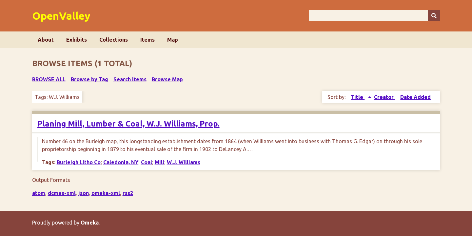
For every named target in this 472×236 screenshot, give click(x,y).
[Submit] (434, 15)
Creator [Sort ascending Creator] (384, 97)
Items (147, 40)
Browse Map (167, 79)
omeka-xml (105, 193)
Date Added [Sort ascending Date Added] (415, 97)
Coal (146, 162)
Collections (113, 40)
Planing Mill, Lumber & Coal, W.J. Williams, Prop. (128, 123)
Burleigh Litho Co (79, 162)
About (46, 40)
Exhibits (76, 40)
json (83, 193)
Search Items (130, 79)
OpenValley (61, 16)
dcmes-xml (62, 193)
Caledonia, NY (120, 162)
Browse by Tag (89, 79)
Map (172, 40)
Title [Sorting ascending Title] (357, 97)
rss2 (128, 193)
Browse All (49, 79)
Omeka (90, 223)
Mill (159, 162)
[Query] (374, 15)
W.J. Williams (183, 162)
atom (38, 193)
